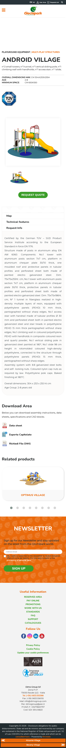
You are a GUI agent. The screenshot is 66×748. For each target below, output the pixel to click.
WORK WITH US (33, 608)
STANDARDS (33, 611)
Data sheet (12, 425)
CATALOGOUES (33, 623)
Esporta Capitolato (17, 434)
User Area (41, 2)
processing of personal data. (19, 560)
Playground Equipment (16, 52)
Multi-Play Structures (46, 52)
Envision (47, 736)
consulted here (23, 736)
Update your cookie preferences (33, 652)
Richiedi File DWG (16, 443)
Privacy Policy (33, 645)
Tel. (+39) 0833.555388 (33, 696)
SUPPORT (33, 619)
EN (31, 2)
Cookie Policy (33, 649)
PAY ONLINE (33, 600)
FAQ (33, 615)
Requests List (53, 2)
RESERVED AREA (33, 597)
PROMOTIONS (33, 604)
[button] (11, 508)
